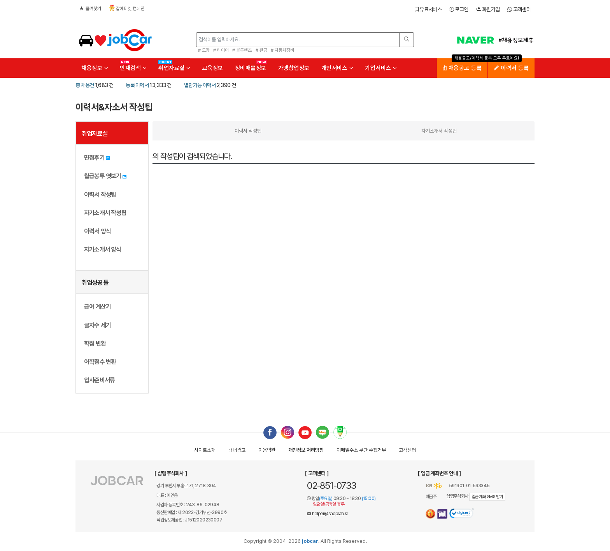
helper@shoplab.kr (330, 513)
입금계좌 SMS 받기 (487, 496)
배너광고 (236, 450)
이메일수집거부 (361, 450)
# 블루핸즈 (242, 50)
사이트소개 (205, 450)
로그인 (458, 9)
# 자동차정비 (282, 50)
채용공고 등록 (462, 68)
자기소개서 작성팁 (439, 131)
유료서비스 (428, 9)
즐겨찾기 (90, 8)
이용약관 (266, 450)
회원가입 (488, 9)
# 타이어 (221, 50)
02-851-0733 (331, 485)
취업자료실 (174, 68)
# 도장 (204, 50)
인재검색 (133, 68)
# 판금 (261, 50)
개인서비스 (337, 68)
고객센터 (519, 9)
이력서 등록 (511, 68)
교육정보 (212, 68)
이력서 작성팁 (248, 131)
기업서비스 (381, 68)
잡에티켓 (126, 8)
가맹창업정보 (294, 68)
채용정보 (94, 68)
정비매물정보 (250, 68)
